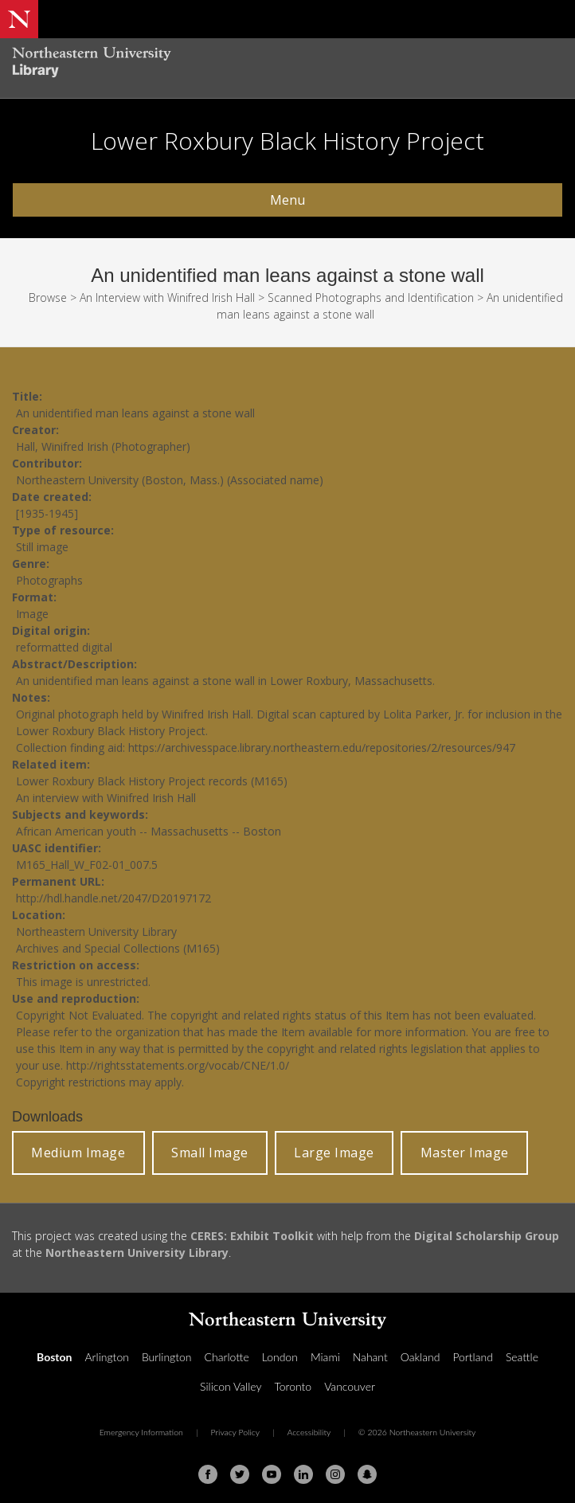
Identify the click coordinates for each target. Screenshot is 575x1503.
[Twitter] (239, 1474)
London (280, 1357)
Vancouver (349, 1386)
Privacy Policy (235, 1432)
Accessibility (309, 1432)
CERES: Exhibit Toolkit (252, 1235)
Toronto (292, 1386)
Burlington (167, 1357)
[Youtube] (271, 1474)
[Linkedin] (303, 1474)
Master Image (464, 1152)
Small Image (209, 1152)
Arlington (106, 1357)
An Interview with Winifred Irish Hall (167, 297)
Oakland (420, 1357)
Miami (325, 1357)
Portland (472, 1357)
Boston (54, 1357)
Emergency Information (141, 1432)
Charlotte (227, 1357)
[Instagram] (335, 1474)
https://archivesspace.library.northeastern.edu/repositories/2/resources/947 (321, 747)
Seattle (522, 1357)
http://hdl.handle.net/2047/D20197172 (113, 898)
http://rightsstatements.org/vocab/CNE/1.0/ (177, 1065)
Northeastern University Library (137, 1252)
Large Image (334, 1152)
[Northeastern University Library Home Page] (287, 64)
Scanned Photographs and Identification (371, 297)
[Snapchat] (367, 1474)
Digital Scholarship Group (486, 1235)
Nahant (370, 1357)
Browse (48, 297)
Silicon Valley (230, 1386)
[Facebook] (207, 1474)
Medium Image (78, 1152)
